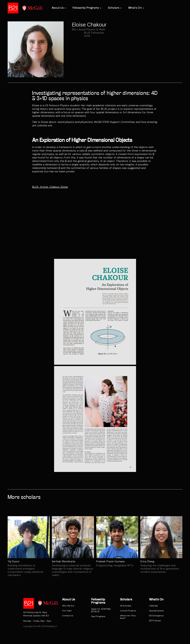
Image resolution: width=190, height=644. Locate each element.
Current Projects (128, 610)
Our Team (67, 610)
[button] (58, 8)
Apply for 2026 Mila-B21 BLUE (101, 610)
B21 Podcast (155, 620)
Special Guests (156, 610)
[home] (13, 8)
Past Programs (98, 616)
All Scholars (125, 605)
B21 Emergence (156, 615)
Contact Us (67, 615)
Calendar (153, 605)
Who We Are (68, 605)
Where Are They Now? (128, 616)
